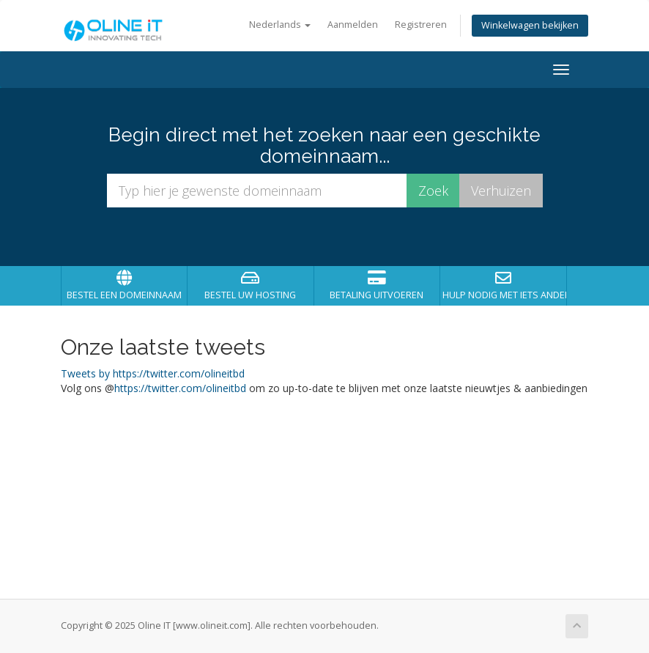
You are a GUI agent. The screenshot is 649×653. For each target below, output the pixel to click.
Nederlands (280, 24)
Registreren (421, 24)
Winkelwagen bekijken (530, 25)
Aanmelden (352, 24)
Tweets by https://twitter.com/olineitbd (153, 373)
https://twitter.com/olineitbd (180, 388)
